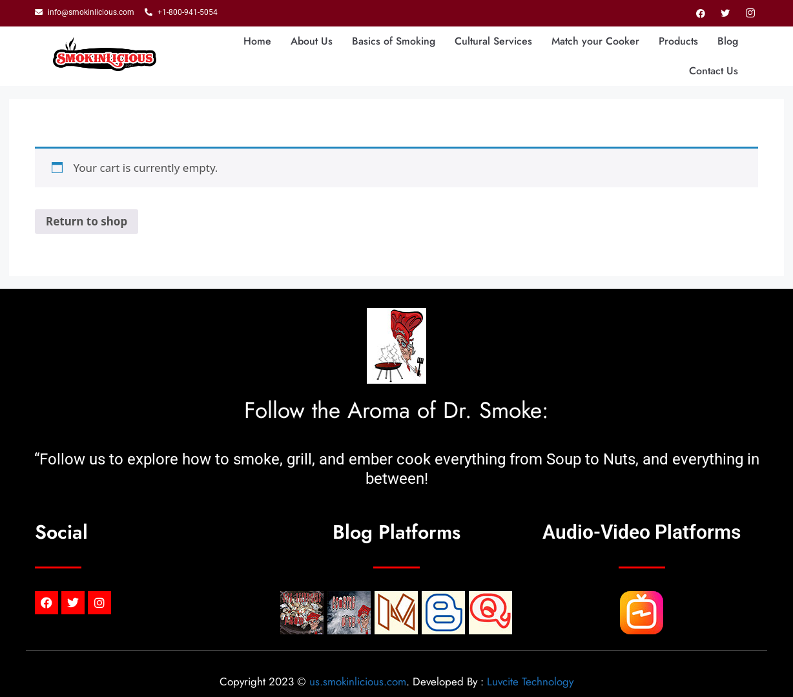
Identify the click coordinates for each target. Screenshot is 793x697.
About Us (312, 41)
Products (678, 41)
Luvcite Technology (530, 681)
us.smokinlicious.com (357, 681)
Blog (727, 41)
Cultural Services (493, 41)
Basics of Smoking (393, 41)
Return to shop (86, 221)
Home (257, 41)
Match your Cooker (595, 41)
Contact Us (713, 70)
